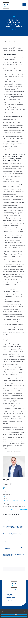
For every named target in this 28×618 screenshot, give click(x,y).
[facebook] (12, 589)
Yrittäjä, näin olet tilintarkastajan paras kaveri (12, 540)
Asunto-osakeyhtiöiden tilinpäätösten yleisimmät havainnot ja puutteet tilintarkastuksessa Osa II (13, 527)
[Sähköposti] (21, 569)
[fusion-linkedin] (4, 488)
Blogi (14, 16)
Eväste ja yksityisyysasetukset (10, 597)
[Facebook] (5, 569)
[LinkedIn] (13, 569)
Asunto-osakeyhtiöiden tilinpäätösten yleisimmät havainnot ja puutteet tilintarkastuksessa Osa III (13, 519)
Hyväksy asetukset (14, 614)
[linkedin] (15, 589)
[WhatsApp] (17, 569)
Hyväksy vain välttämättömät (14, 616)
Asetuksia (5, 612)
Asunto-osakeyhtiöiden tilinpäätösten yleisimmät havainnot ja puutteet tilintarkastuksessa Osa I (13, 534)
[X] (9, 569)
